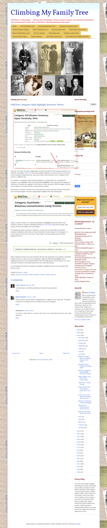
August (81, 348)
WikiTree (27, 173)
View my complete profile (82, 319)
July (80, 351)
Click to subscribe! (86, 212)
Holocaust (19, 274)
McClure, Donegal (39, 33)
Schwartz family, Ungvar (20, 36)
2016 (78, 450)
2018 (78, 445)
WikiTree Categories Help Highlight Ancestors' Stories (84, 372)
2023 (78, 431)
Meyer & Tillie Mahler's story (21, 33)
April (80, 419)
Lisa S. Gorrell (20, 285)
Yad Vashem (48, 224)
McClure (25, 274)
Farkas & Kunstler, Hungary (21, 29)
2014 (78, 455)
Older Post (66, 353)
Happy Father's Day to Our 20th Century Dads (84, 378)
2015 (78, 453)
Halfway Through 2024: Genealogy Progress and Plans (84, 359)
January (81, 427)
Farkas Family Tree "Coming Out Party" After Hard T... (84, 389)
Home (14, 26)
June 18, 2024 (30, 285)
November (82, 340)
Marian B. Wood (89, 292)
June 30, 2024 (28, 310)
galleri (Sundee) (21, 297)
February (82, 425)
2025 (78, 332)
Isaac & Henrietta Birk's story (47, 26)
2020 (78, 439)
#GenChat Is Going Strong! (84, 383)
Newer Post (16, 353)
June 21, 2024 (31, 297)
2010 (78, 466)
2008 (78, 472)
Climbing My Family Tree (49, 13)
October (81, 343)
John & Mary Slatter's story (54, 36)
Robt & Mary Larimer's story (77, 29)
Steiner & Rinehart (36, 36)
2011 (78, 464)
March (81, 422)
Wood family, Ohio (54, 33)
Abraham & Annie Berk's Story (68, 26)
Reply (17, 291)
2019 (78, 442)
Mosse (31, 274)
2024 (78, 335)
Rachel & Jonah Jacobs (58, 29)
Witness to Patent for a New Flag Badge (84, 401)
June (80, 354)
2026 (78, 330)
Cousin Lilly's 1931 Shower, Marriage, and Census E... (84, 396)
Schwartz (37, 274)
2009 (78, 469)
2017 (78, 447)
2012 (78, 461)
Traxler (47, 274)
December (82, 337)
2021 (78, 436)
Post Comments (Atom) (45, 359)
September (82, 346)
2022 (78, 434)
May (80, 416)
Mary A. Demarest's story (40, 29)
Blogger (77, 524)
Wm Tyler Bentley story (27, 26)
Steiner (42, 274)
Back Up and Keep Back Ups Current (84, 412)
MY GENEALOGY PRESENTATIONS (77, 36)
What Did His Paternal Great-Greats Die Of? (83, 407)
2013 (78, 458)
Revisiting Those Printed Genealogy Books (84, 366)
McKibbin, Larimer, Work (71, 33)
